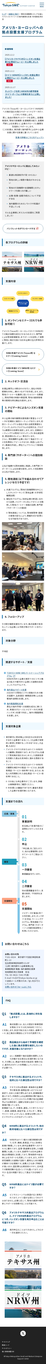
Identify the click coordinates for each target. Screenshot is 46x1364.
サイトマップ (6, 1342)
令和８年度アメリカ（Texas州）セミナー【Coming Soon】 (23, 354)
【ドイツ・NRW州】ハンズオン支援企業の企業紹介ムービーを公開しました (22, 76)
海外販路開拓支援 (15, 703)
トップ (4, 14)
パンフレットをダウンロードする (22, 228)
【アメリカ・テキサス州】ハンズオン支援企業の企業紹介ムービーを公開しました (22, 60)
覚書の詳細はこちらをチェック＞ (29, 137)
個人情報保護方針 (8, 1351)
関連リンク (5, 1345)
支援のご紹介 (13, 14)
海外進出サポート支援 (16, 689)
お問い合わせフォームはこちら (18, 986)
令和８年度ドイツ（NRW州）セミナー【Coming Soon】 (23, 370)
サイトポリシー (7, 1348)
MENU (42, 5)
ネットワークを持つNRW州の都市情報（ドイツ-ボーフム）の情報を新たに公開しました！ (22, 94)
